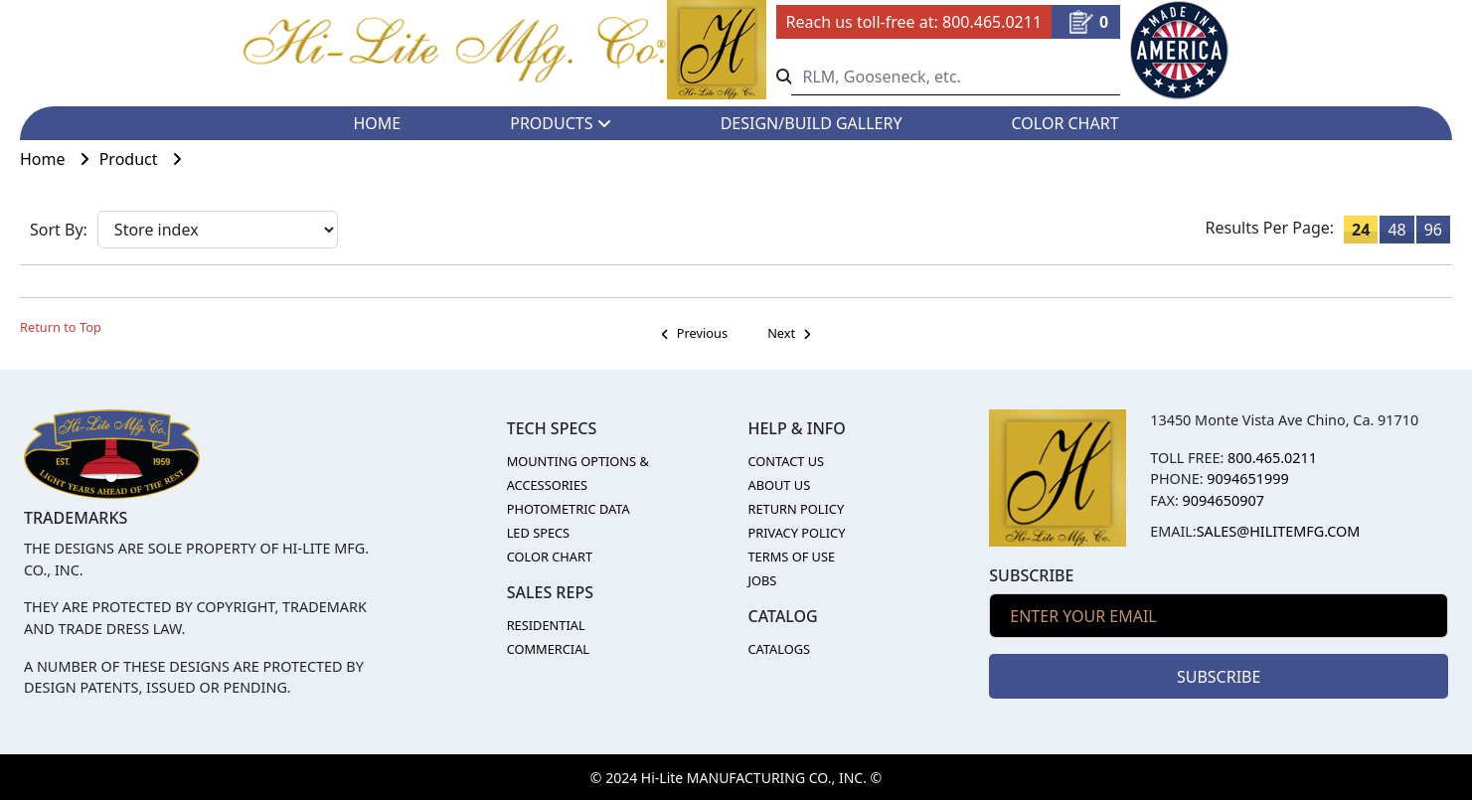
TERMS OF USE (791, 556)
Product (145, 159)
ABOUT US (778, 485)
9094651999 (1247, 478)
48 (1396, 229)
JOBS (761, 580)
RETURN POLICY (795, 509)
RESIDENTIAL (546, 625)
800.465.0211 (992, 22)
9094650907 (1223, 500)
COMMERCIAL (548, 649)
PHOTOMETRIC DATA (568, 509)
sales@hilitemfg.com (1279, 531)
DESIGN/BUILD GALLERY (811, 123)
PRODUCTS (560, 123)
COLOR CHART (1065, 123)
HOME (377, 123)
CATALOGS (778, 649)
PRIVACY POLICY (796, 533)
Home (59, 159)
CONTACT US (785, 461)
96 (1433, 229)
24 (1361, 229)
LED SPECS (539, 533)
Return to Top (60, 327)
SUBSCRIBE (1218, 677)
